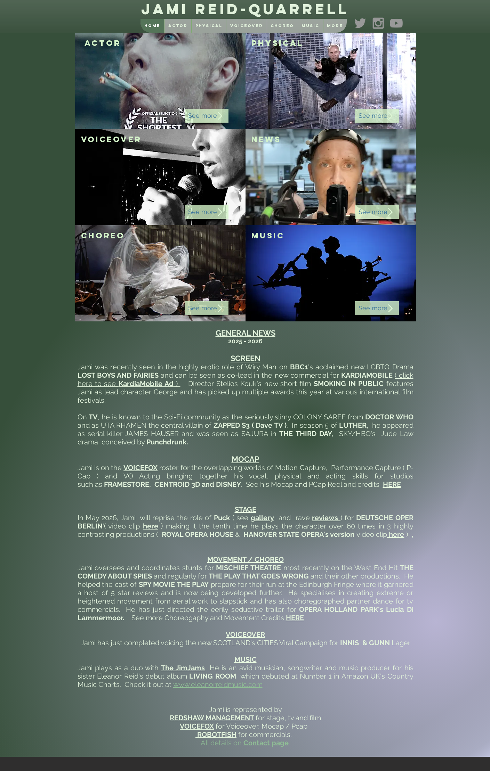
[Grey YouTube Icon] (396, 23)
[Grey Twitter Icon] (360, 23)
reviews (326, 518)
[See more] (206, 116)
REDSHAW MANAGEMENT (212, 718)
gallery (262, 518)
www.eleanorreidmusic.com (218, 684)
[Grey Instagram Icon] (378, 23)
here (395, 534)
